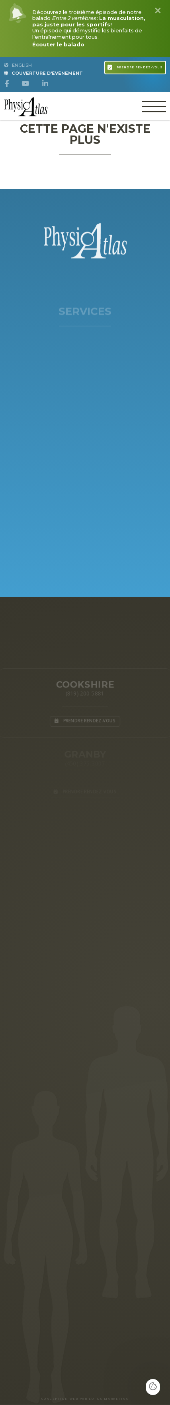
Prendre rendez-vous (134, 66)
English (18, 65)
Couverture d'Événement (43, 73)
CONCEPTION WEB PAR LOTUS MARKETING (85, 1399)
